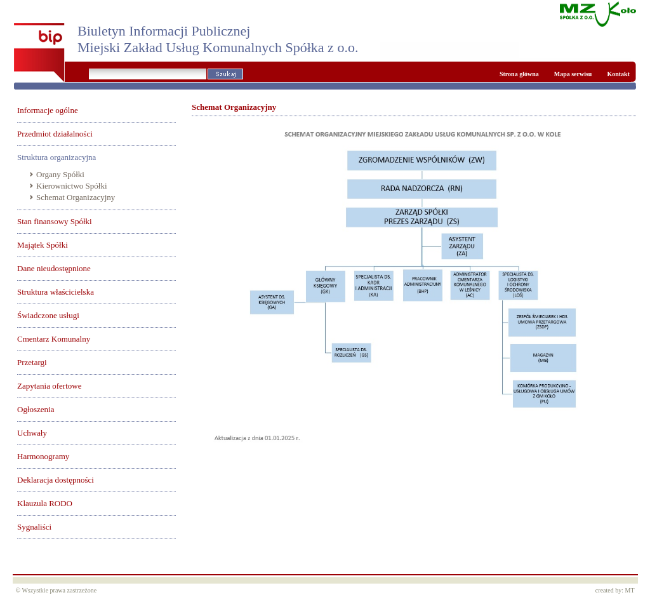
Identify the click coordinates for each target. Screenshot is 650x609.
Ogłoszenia (35, 409)
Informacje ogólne (47, 110)
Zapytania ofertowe (49, 386)
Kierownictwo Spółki (71, 186)
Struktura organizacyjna (56, 157)
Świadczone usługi (48, 315)
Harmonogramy (43, 456)
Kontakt (618, 73)
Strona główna (519, 73)
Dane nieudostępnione (54, 268)
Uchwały (32, 433)
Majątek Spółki (42, 245)
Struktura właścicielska (55, 292)
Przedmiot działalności (55, 133)
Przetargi (32, 362)
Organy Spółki (60, 174)
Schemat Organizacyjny (75, 197)
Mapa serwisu (573, 73)
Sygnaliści (34, 527)
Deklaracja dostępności (55, 480)
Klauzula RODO (44, 503)
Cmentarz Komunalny (53, 339)
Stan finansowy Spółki (54, 221)
